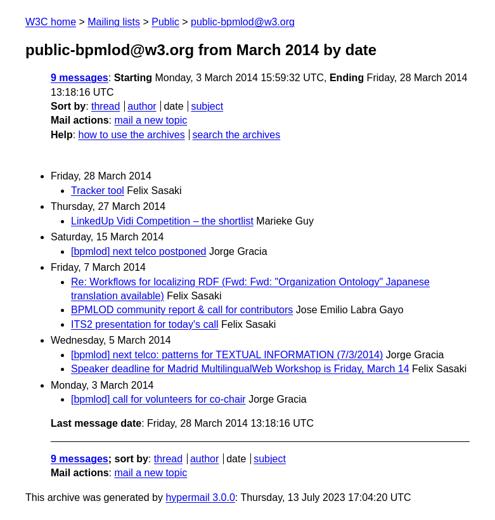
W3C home (50, 21)
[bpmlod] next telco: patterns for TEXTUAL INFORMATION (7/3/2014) (227, 354)
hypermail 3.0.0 (200, 497)
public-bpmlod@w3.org (243, 21)
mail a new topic (150, 120)
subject (207, 106)
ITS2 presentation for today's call (145, 324)
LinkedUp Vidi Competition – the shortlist (162, 221)
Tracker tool (97, 190)
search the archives (237, 134)
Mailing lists (113, 21)
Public (165, 21)
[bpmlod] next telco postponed (138, 251)
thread (105, 106)
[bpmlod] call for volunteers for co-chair (158, 399)
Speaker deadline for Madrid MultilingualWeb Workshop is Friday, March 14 (240, 368)
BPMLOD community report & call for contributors (182, 309)
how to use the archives (132, 134)
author (141, 106)
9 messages (79, 77)
